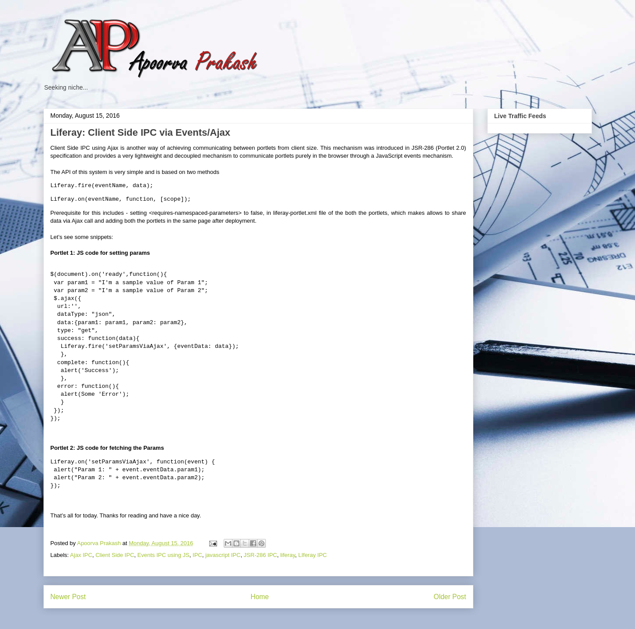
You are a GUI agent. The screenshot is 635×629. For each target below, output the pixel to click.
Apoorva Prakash (99, 543)
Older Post (450, 596)
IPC (197, 555)
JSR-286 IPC (260, 555)
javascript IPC (222, 555)
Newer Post (68, 596)
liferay (287, 555)
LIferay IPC (312, 555)
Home (259, 596)
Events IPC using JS (164, 555)
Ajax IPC (81, 555)
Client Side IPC (114, 555)
